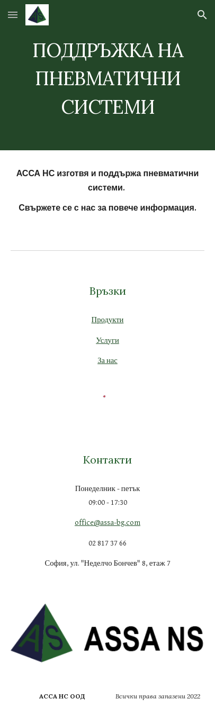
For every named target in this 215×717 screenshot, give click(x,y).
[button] (12, 14)
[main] (107, 75)
